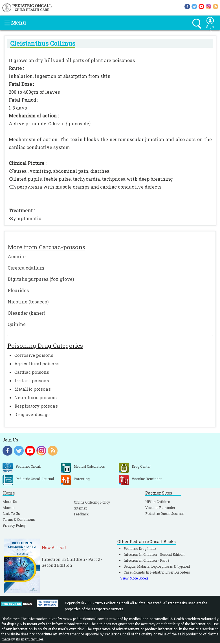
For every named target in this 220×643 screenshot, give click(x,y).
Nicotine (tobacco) (28, 302)
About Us (10, 501)
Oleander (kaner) (26, 313)
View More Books (134, 578)
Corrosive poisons (33, 355)
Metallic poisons (32, 389)
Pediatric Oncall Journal (164, 513)
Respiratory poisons (36, 406)
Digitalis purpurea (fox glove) (41, 279)
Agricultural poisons (37, 363)
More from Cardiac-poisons (46, 247)
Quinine (17, 324)
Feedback (81, 514)
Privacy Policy (14, 525)
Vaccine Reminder (160, 507)
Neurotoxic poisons (35, 397)
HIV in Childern (157, 501)
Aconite (17, 256)
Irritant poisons (31, 380)
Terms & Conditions (19, 519)
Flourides (18, 290)
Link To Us (11, 513)
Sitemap (80, 508)
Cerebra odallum (26, 268)
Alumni (9, 507)
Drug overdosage (32, 414)
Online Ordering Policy (92, 502)
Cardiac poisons (31, 372)
